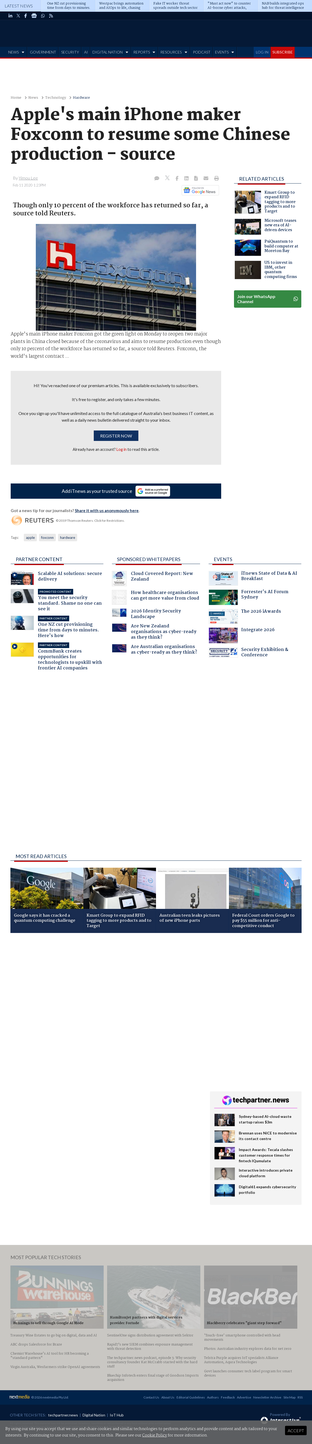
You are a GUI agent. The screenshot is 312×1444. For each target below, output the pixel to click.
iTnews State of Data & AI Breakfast (253, 578)
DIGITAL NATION (107, 52)
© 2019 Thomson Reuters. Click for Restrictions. (90, 521)
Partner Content (39, 559)
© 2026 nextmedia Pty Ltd (49, 1397)
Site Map (289, 1397)
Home (16, 98)
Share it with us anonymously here (107, 510)
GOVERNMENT (43, 52)
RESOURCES (171, 52)
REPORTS (141, 52)
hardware (67, 537)
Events (223, 559)
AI (86, 52)
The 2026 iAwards (245, 616)
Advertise (244, 1397)
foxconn (47, 537)
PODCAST (201, 52)
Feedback (228, 1397)
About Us (167, 1397)
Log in (121, 449)
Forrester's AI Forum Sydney (248, 597)
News (33, 98)
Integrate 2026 (242, 635)
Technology (55, 98)
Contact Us (151, 1397)
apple (30, 537)
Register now (116, 435)
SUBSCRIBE (282, 52)
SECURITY (70, 52)
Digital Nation (94, 1415)
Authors (213, 1397)
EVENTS (222, 52)
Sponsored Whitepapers (148, 559)
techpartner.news (63, 1415)
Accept (296, 1430)
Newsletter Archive (267, 1397)
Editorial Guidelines (191, 1397)
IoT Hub (117, 1415)
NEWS (13, 52)
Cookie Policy (154, 1435)
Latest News (19, 5)
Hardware (81, 98)
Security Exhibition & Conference (248, 653)
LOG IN (262, 52)
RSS (300, 1397)
